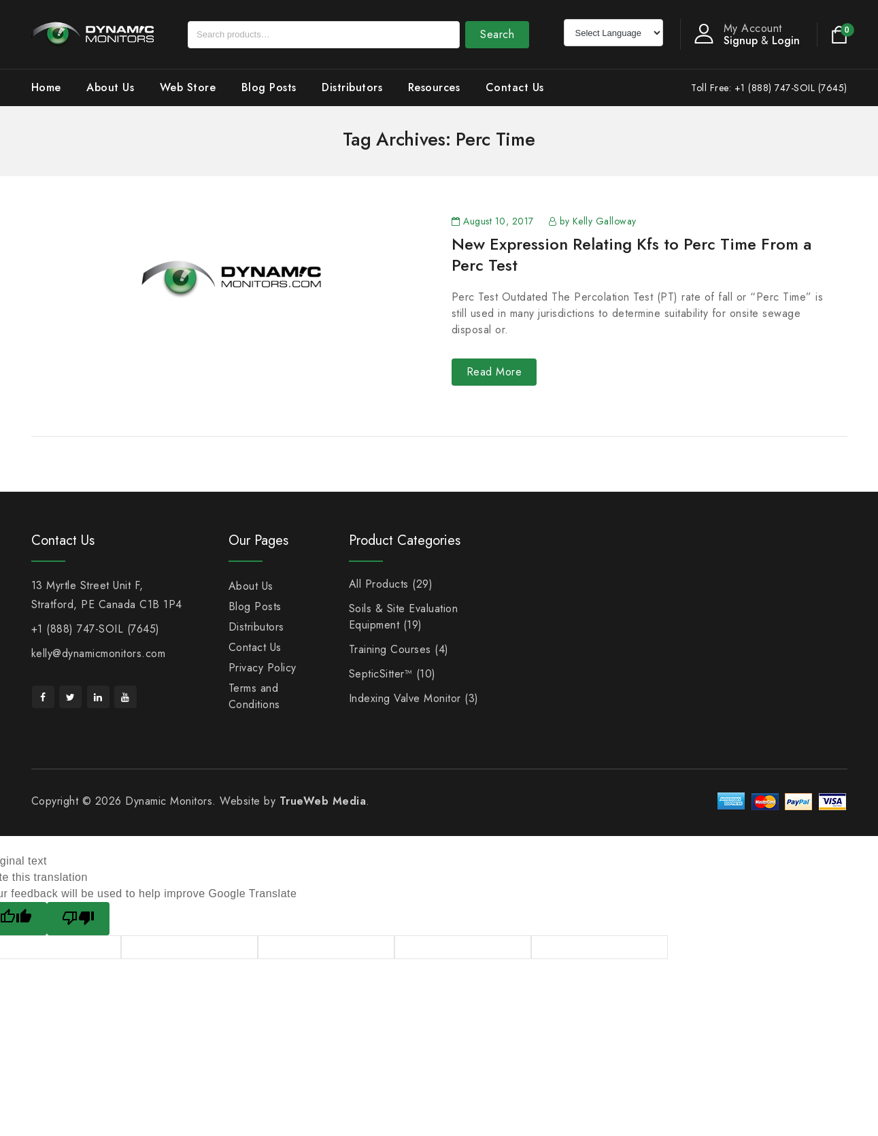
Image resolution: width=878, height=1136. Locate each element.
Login (786, 40)
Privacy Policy (263, 667)
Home (46, 87)
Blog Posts (269, 87)
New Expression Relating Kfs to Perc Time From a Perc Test (631, 254)
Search (497, 34)
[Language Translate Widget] (613, 32)
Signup (741, 40)
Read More (494, 372)
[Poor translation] (78, 918)
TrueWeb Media (323, 801)
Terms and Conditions (254, 696)
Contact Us (515, 87)
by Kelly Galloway (598, 221)
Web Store (188, 87)
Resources (434, 87)
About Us (110, 87)
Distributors (352, 87)
